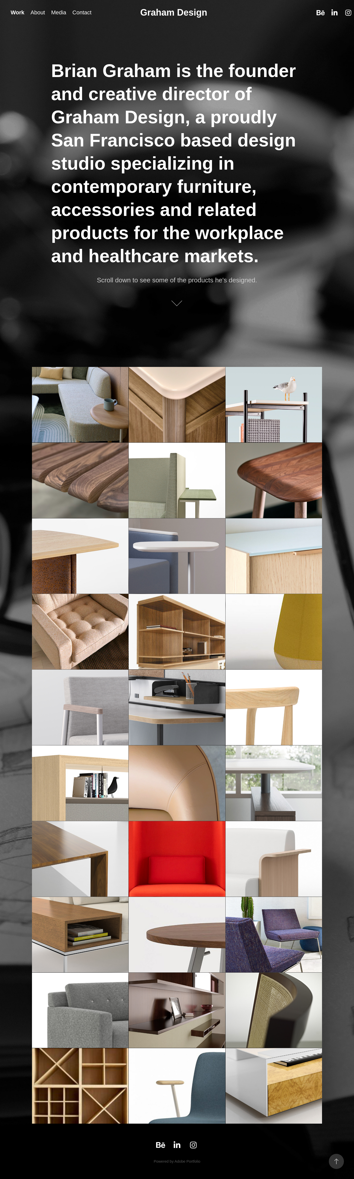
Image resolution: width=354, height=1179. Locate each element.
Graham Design (173, 12)
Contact (82, 12)
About (37, 12)
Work (17, 12)
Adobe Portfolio (187, 1161)
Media (58, 12)
